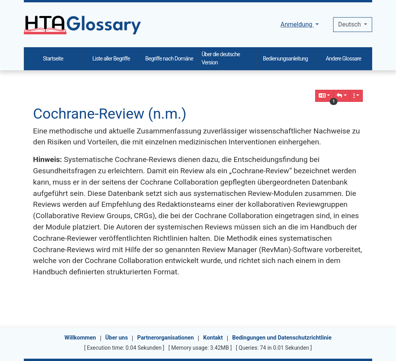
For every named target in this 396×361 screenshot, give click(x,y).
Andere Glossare (343, 58)
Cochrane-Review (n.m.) (110, 113)
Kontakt (213, 337)
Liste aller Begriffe (111, 58)
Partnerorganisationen (165, 337)
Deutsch (350, 24)
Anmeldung (297, 24)
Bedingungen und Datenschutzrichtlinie (281, 337)
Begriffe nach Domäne (169, 58)
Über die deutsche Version (221, 58)
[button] (341, 96)
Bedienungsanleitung (285, 58)
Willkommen (80, 337)
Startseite (53, 58)
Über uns (116, 337)
